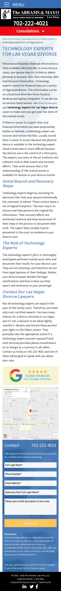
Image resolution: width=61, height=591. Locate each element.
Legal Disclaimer (25, 578)
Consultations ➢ (30, 31)
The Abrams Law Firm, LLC (37, 575)
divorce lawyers (47, 103)
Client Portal (45, 582)
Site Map (39, 578)
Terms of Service (30, 568)
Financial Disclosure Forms (23, 582)
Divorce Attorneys (11, 38)
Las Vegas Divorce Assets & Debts (38, 38)
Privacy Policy (11, 568)
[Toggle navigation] (6, 4)
